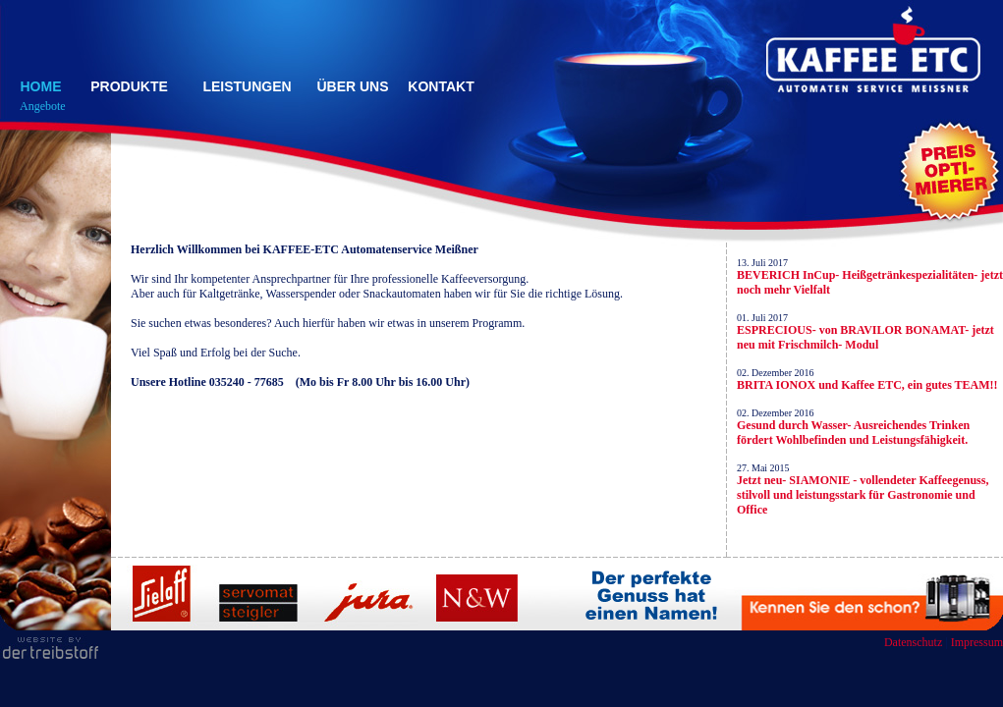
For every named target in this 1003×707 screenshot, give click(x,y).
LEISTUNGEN (246, 86)
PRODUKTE (129, 86)
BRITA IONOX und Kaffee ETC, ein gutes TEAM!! (867, 385)
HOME (41, 86)
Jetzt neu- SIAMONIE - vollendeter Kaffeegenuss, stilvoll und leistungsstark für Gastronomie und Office (862, 495)
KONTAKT (441, 86)
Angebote (43, 106)
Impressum (977, 642)
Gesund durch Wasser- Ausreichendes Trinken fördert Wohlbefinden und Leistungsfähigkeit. (853, 432)
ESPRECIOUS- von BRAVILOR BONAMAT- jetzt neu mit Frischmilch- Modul (865, 337)
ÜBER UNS (352, 86)
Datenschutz (913, 642)
